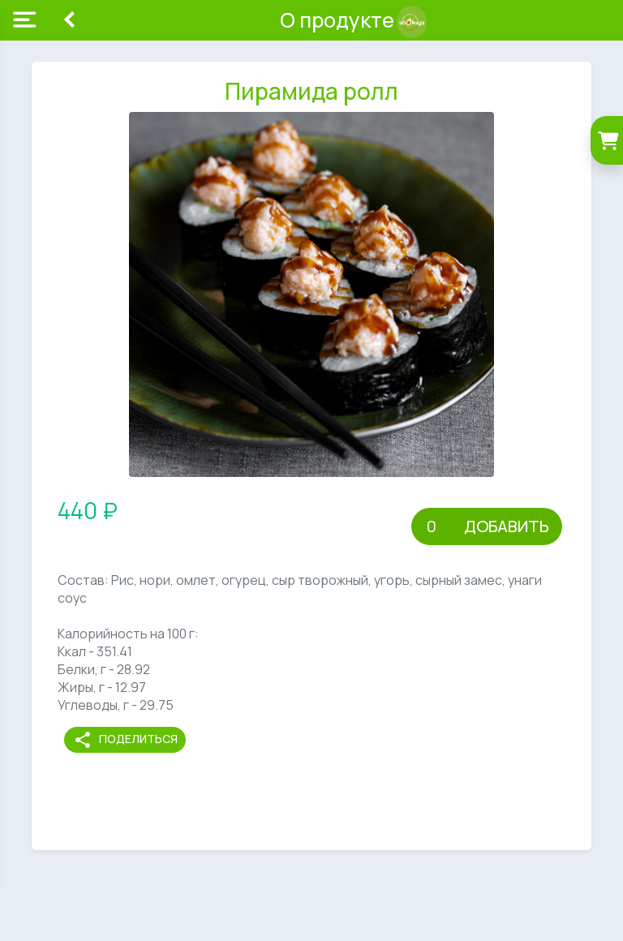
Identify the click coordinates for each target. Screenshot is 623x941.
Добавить (506, 526)
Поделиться (125, 740)
